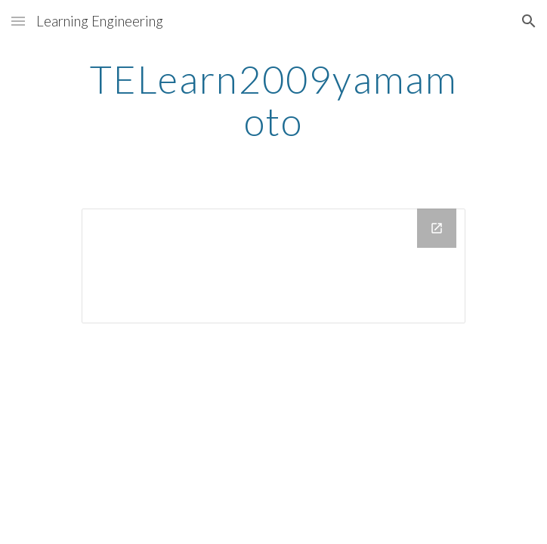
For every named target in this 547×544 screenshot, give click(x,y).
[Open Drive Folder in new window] (436, 228)
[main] (273, 100)
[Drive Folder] (273, 266)
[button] (18, 21)
